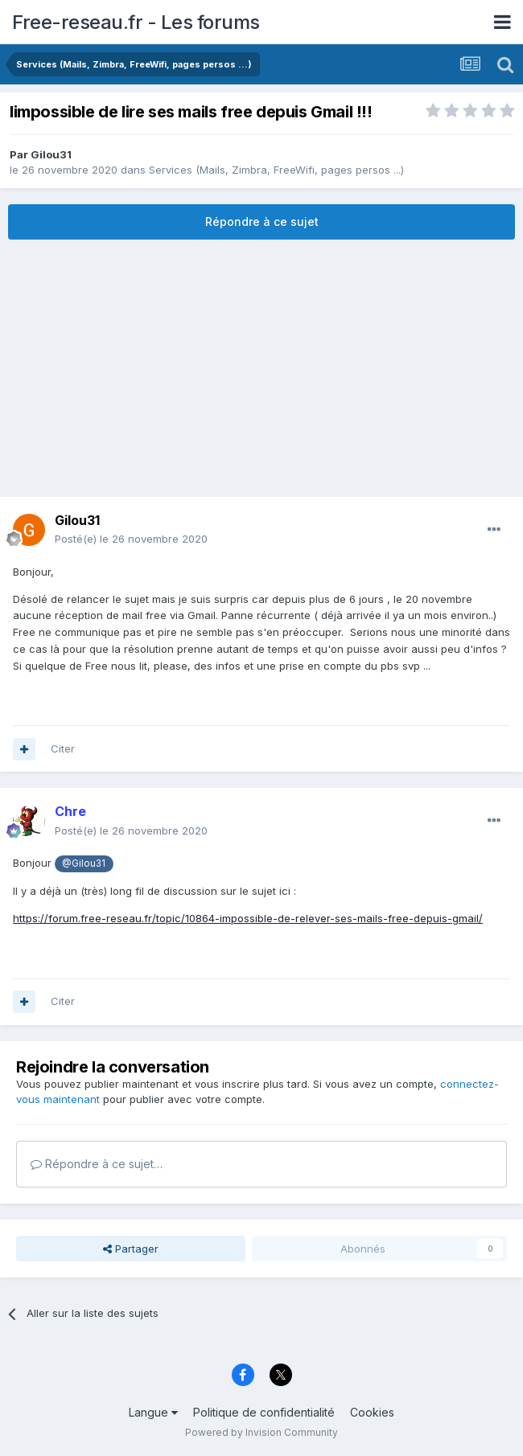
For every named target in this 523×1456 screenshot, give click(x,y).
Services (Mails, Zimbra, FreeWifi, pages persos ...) (276, 169)
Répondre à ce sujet (262, 221)
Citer (63, 748)
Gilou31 (51, 154)
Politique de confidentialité (264, 1412)
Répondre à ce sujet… (97, 1164)
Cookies (372, 1412)
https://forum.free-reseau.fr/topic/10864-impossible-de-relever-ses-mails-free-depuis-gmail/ (248, 918)
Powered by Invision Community (261, 1432)
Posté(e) (131, 538)
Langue (153, 1412)
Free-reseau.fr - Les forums (136, 22)
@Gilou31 (83, 863)
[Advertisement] (261, 368)
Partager (131, 1249)
